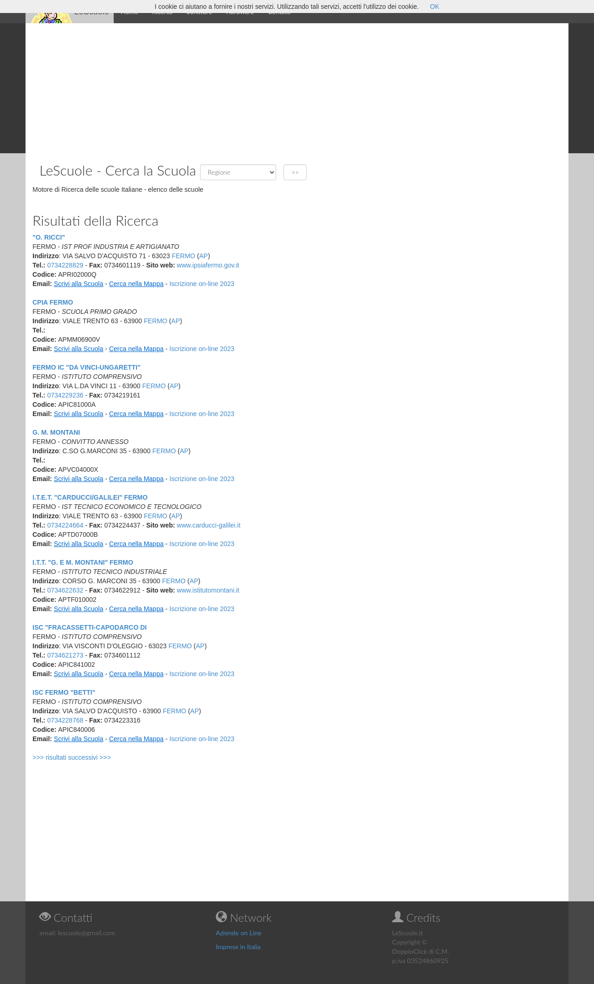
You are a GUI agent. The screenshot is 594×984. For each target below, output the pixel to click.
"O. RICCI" (48, 237)
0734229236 (65, 395)
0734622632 (65, 590)
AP (203, 256)
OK (434, 6)
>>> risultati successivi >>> (71, 757)
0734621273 (65, 655)
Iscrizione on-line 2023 (201, 283)
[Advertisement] (297, 88)
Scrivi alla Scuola (78, 283)
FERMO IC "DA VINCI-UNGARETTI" (86, 367)
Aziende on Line (238, 933)
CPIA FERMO (52, 302)
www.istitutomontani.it (208, 590)
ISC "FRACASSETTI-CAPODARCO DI (89, 627)
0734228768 (65, 720)
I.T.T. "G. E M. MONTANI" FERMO (82, 562)
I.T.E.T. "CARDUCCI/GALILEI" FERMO (90, 497)
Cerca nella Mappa (136, 283)
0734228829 (65, 265)
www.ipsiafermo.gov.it (208, 265)
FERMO (183, 256)
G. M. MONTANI (56, 432)
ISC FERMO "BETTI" (63, 692)
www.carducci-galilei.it (208, 525)
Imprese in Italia (238, 947)
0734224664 (65, 525)
